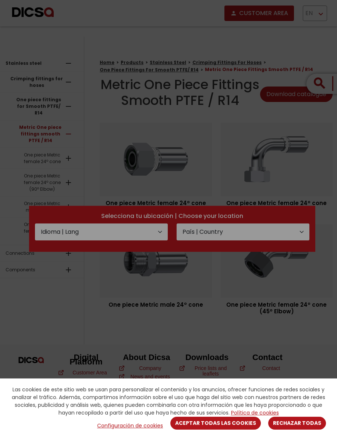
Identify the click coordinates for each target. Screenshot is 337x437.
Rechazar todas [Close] (297, 423)
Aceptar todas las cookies (215, 423)
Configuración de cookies (130, 425)
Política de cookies (255, 412)
